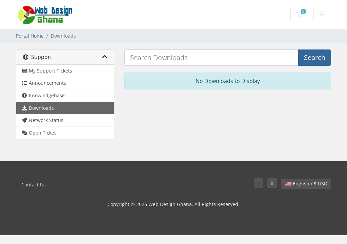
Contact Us (33, 184)
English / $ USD (306, 183)
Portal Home (30, 36)
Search (314, 57)
